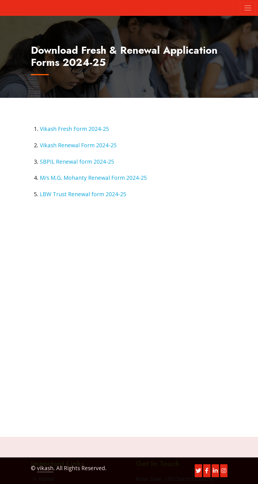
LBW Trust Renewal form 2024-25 (83, 194)
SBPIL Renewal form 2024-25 (77, 161)
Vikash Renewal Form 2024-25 (78, 145)
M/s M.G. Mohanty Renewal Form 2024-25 (93, 178)
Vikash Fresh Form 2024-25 (74, 129)
